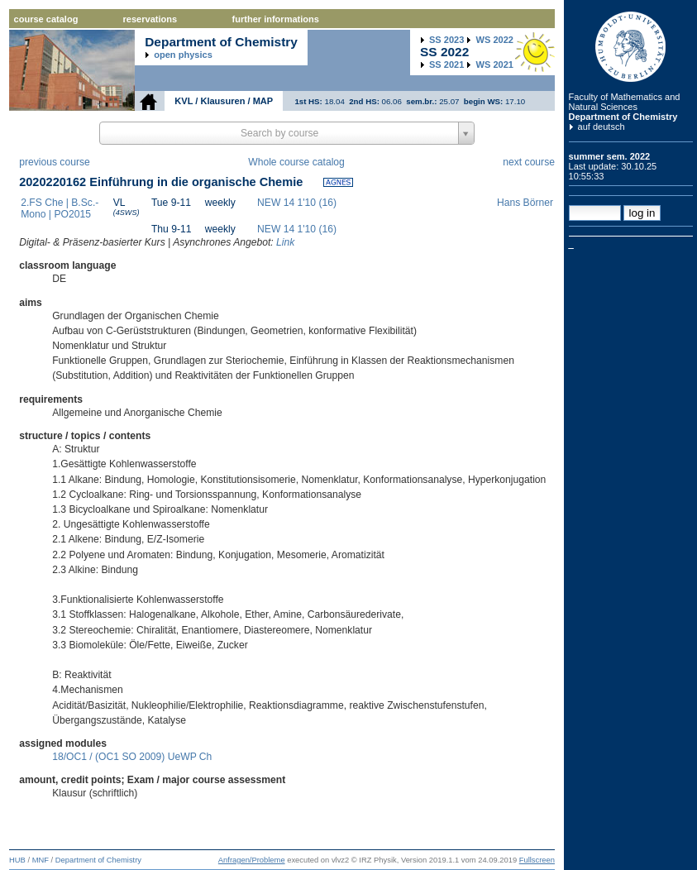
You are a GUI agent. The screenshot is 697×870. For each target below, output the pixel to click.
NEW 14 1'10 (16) (297, 202)
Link (285, 242)
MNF (40, 860)
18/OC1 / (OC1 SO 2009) (108, 756)
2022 (494, 40)
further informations (275, 19)
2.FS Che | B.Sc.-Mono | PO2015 (59, 208)
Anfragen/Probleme (251, 860)
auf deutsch (601, 126)
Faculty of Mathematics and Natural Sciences (624, 102)
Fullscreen (537, 860)
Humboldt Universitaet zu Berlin (631, 47)
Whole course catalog (296, 162)
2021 (446, 64)
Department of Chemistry (623, 117)
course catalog (46, 19)
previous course (54, 162)
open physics (183, 55)
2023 (446, 40)
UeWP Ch (190, 756)
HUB (17, 860)
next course (529, 162)
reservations (150, 19)
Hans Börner (525, 202)
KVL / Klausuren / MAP (223, 101)
